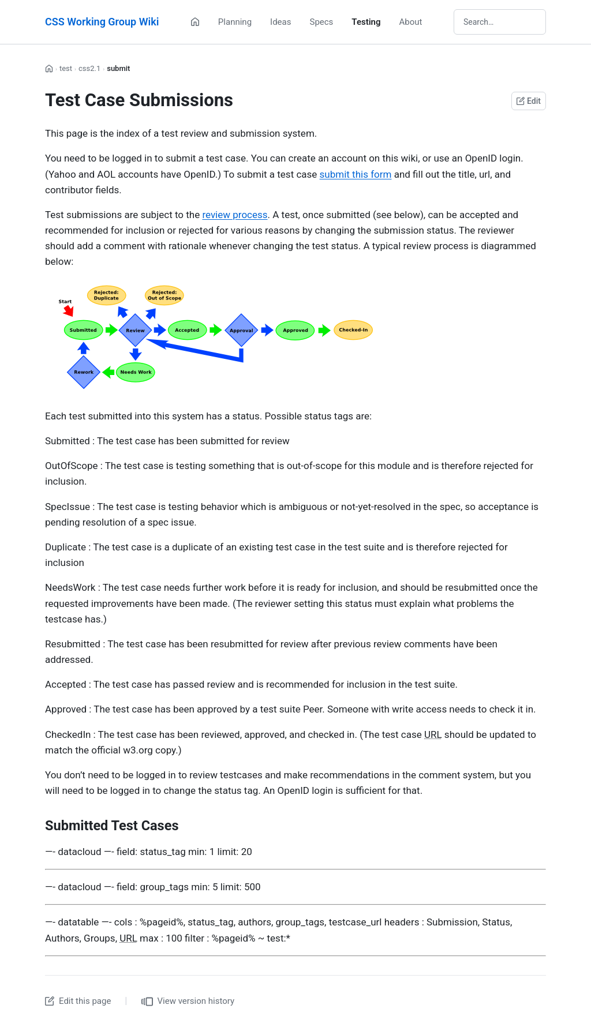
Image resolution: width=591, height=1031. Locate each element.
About (410, 22)
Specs (321, 22)
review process (234, 214)
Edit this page (78, 1001)
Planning (235, 22)
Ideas (280, 22)
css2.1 (89, 68)
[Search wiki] (500, 22)
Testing (365, 22)
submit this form (356, 174)
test (65, 68)
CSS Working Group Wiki (102, 22)
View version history (188, 1001)
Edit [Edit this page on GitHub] (529, 101)
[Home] (195, 22)
